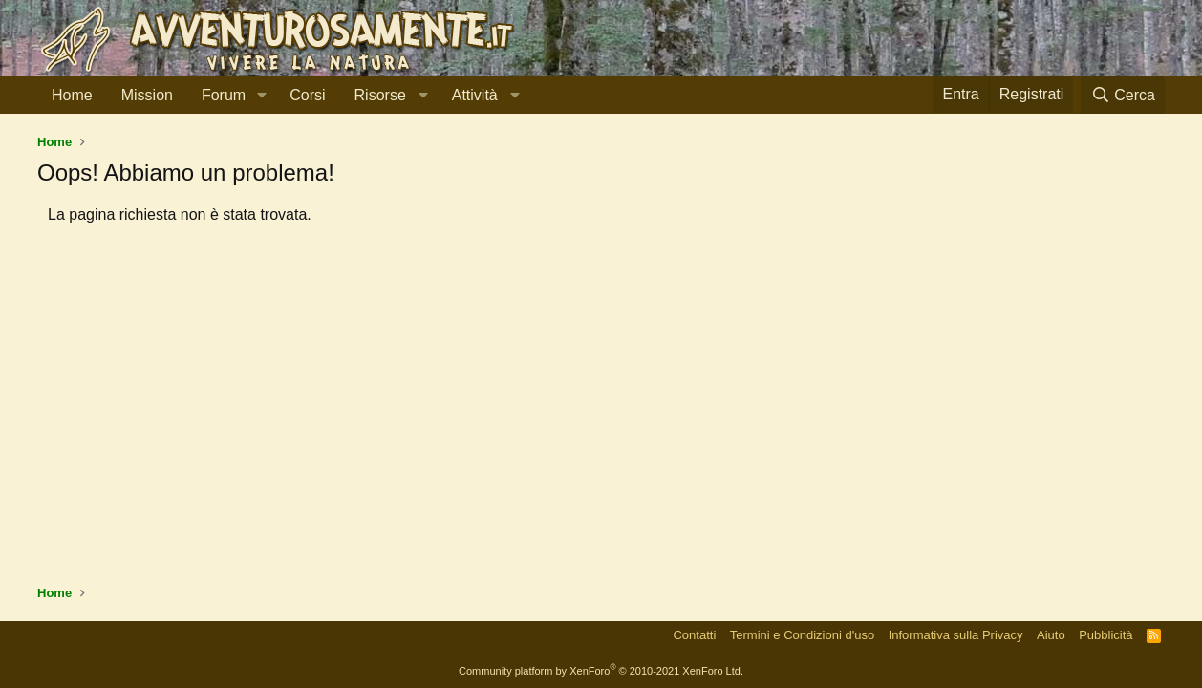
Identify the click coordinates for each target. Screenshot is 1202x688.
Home (72, 95)
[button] (261, 95)
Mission (147, 95)
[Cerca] (1123, 95)
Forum (224, 95)
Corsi (307, 95)
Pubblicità (1105, 635)
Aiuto (1051, 635)
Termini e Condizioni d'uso (802, 635)
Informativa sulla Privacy (956, 635)
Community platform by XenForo (601, 671)
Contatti (694, 635)
